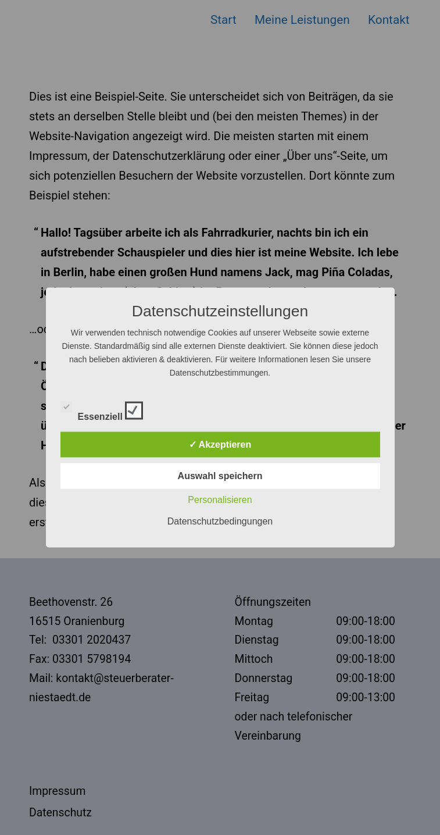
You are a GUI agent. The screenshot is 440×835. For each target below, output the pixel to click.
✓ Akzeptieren (220, 444)
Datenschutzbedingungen (220, 521)
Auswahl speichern (220, 476)
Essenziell (102, 408)
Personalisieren (220, 500)
